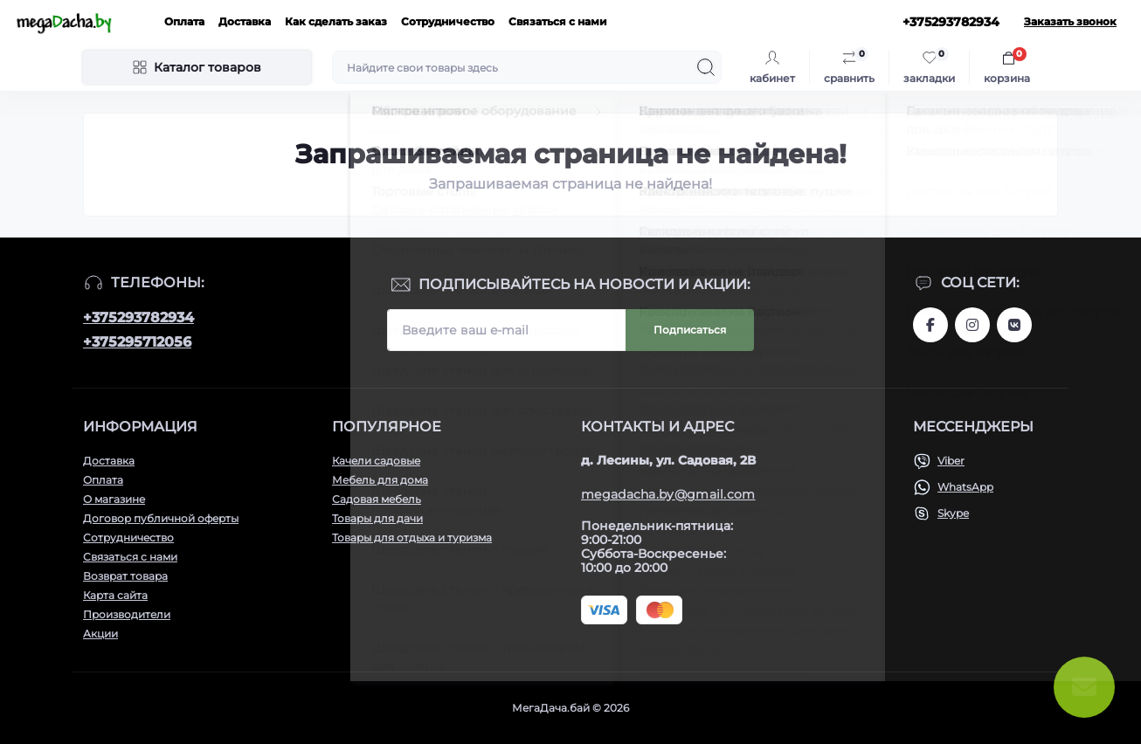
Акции (100, 633)
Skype (953, 513)
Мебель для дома (380, 479)
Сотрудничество (447, 21)
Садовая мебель (376, 499)
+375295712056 (137, 342)
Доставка (244, 21)
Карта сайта (115, 595)
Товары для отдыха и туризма (412, 537)
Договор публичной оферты (161, 518)
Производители (126, 614)
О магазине (114, 499)
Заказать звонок (1070, 21)
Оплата (184, 21)
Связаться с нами (557, 21)
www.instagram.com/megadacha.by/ (972, 325)
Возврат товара (125, 575)
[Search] (706, 67)
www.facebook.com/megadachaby (930, 325)
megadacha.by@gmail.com (668, 494)
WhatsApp (965, 486)
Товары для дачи (377, 518)
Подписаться (689, 329)
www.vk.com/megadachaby (1014, 325)
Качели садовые (376, 460)
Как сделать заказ (336, 21)
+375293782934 (138, 317)
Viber (951, 460)
